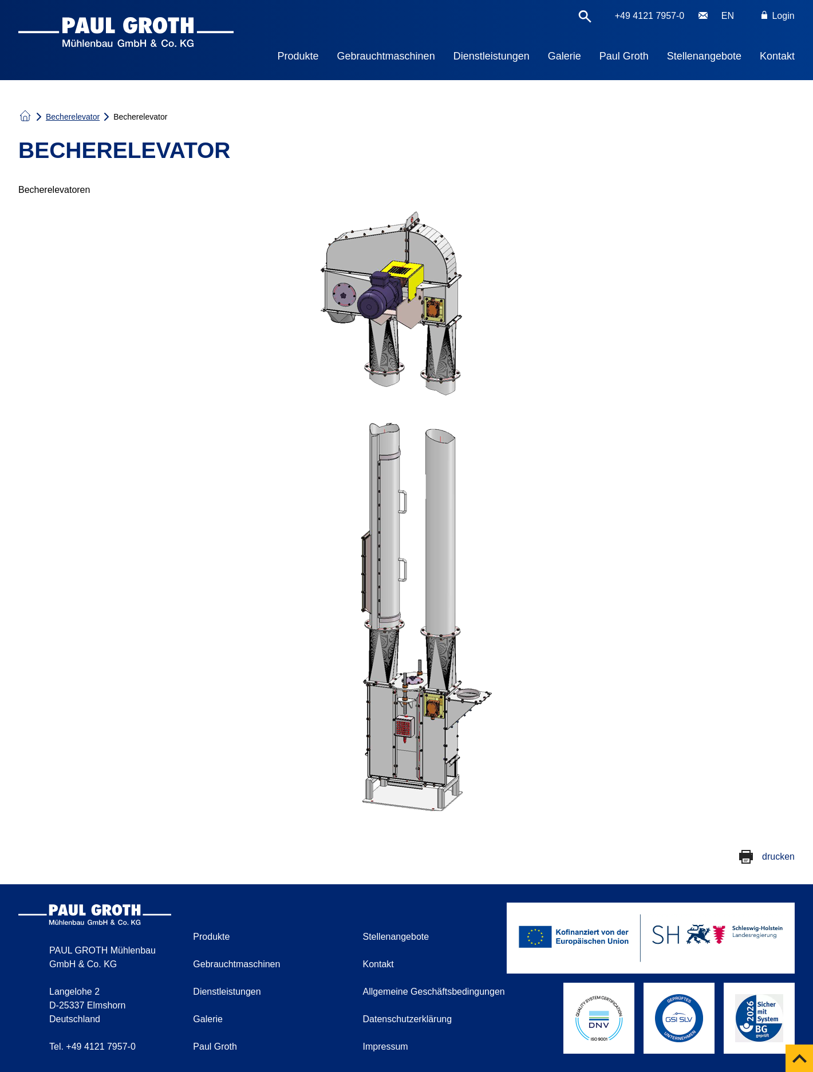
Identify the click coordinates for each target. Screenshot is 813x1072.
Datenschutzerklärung (407, 1019)
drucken (778, 856)
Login (778, 16)
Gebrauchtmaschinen (386, 56)
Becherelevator (73, 116)
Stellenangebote (704, 56)
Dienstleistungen (491, 56)
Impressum (385, 1046)
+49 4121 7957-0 (649, 16)
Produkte (298, 56)
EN (727, 16)
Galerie (564, 56)
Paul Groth (624, 56)
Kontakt (777, 56)
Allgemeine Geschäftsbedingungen (434, 991)
